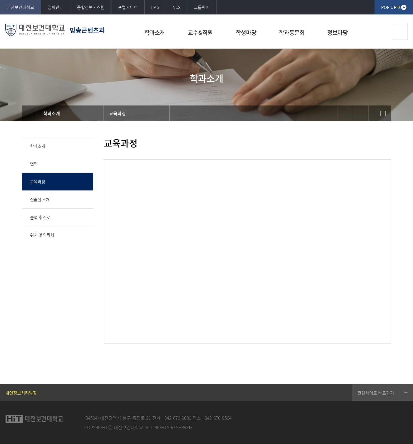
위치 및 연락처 (42, 235)
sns (345, 113)
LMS (155, 7)
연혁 (33, 163)
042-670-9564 (218, 418)
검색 (400, 31)
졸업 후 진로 (40, 217)
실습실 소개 (40, 199)
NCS (176, 7)
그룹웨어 (202, 7)
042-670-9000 (177, 418)
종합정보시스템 (91, 7)
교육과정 (37, 181)
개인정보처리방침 (21, 393)
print (361, 113)
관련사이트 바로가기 (375, 393)
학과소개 (37, 146)
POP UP (390, 7)
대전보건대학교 (20, 7)
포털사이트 (128, 7)
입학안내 (55, 7)
